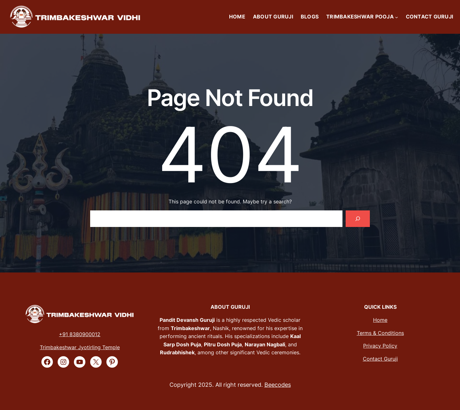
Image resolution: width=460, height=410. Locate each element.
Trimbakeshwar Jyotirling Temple (80, 347)
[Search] (358, 218)
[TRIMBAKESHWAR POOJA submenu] (396, 16)
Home (380, 320)
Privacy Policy (380, 346)
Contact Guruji (380, 359)
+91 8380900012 (79, 334)
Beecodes (277, 384)
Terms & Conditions (380, 333)
